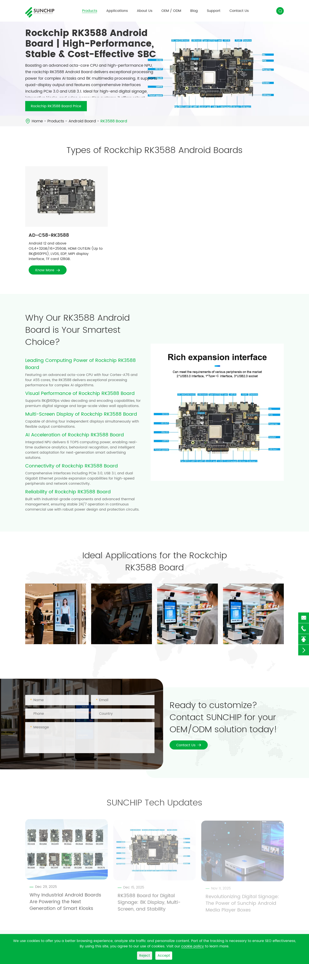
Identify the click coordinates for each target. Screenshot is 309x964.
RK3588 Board (113, 121)
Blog (194, 11)
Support (213, 11)
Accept (164, 955)
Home (37, 121)
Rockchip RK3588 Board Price (56, 106)
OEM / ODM (171, 11)
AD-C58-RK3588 (49, 235)
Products (89, 11)
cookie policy (192, 946)
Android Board (82, 121)
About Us (144, 11)
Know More (47, 270)
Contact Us (239, 11)
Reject (144, 955)
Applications (117, 11)
